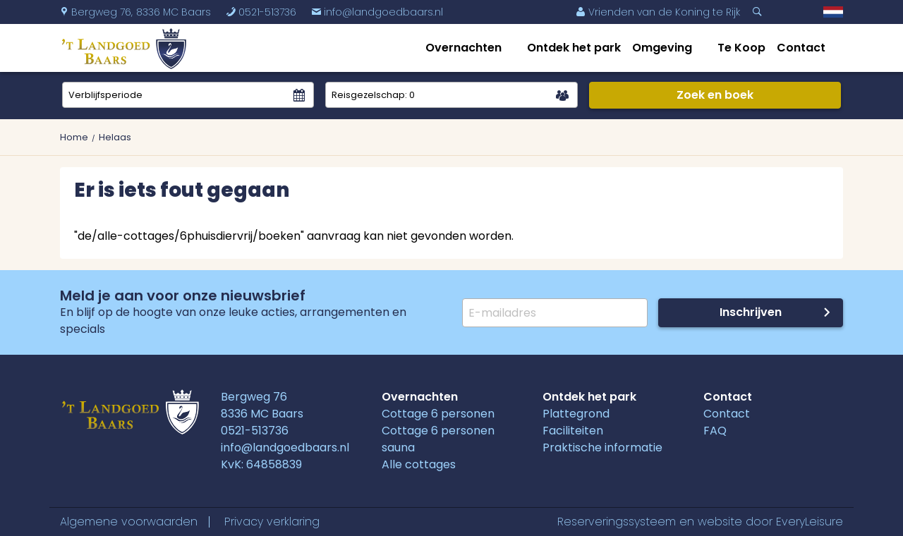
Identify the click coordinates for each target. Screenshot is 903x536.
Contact (801, 47)
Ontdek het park (574, 47)
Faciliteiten (573, 430)
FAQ (715, 430)
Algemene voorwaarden (129, 521)
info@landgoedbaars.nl (377, 12)
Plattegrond (576, 414)
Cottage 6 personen (438, 414)
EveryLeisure (809, 521)
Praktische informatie (602, 447)
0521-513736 (261, 12)
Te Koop (741, 47)
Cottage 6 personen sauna (438, 439)
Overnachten (463, 47)
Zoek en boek (715, 95)
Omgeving (662, 47)
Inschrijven (751, 312)
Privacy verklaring (272, 521)
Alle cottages (419, 464)
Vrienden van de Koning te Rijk (658, 12)
